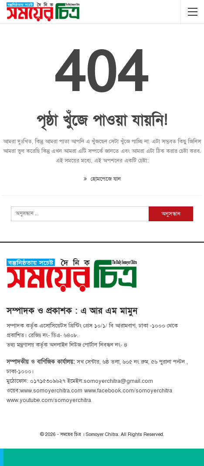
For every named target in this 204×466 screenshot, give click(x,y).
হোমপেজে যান (102, 179)
